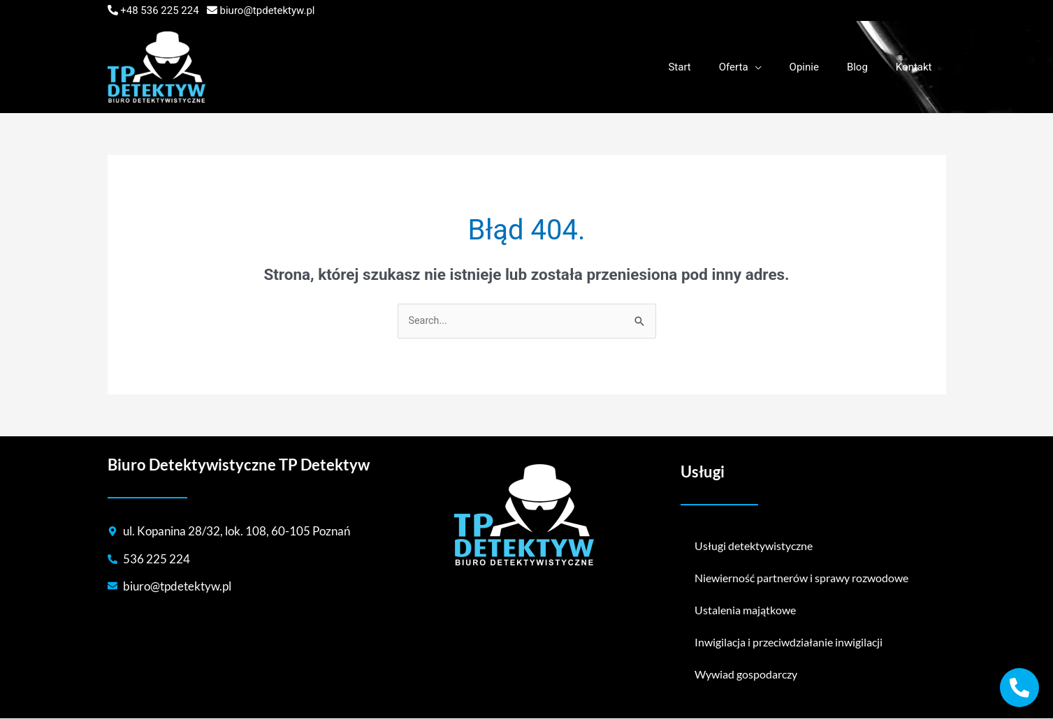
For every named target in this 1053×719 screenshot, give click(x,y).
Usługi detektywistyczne (754, 546)
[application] (779, 67)
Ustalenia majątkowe (745, 610)
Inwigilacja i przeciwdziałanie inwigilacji (789, 642)
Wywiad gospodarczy (746, 674)
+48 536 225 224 (159, 10)
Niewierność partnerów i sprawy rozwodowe (801, 578)
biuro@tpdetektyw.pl (267, 10)
